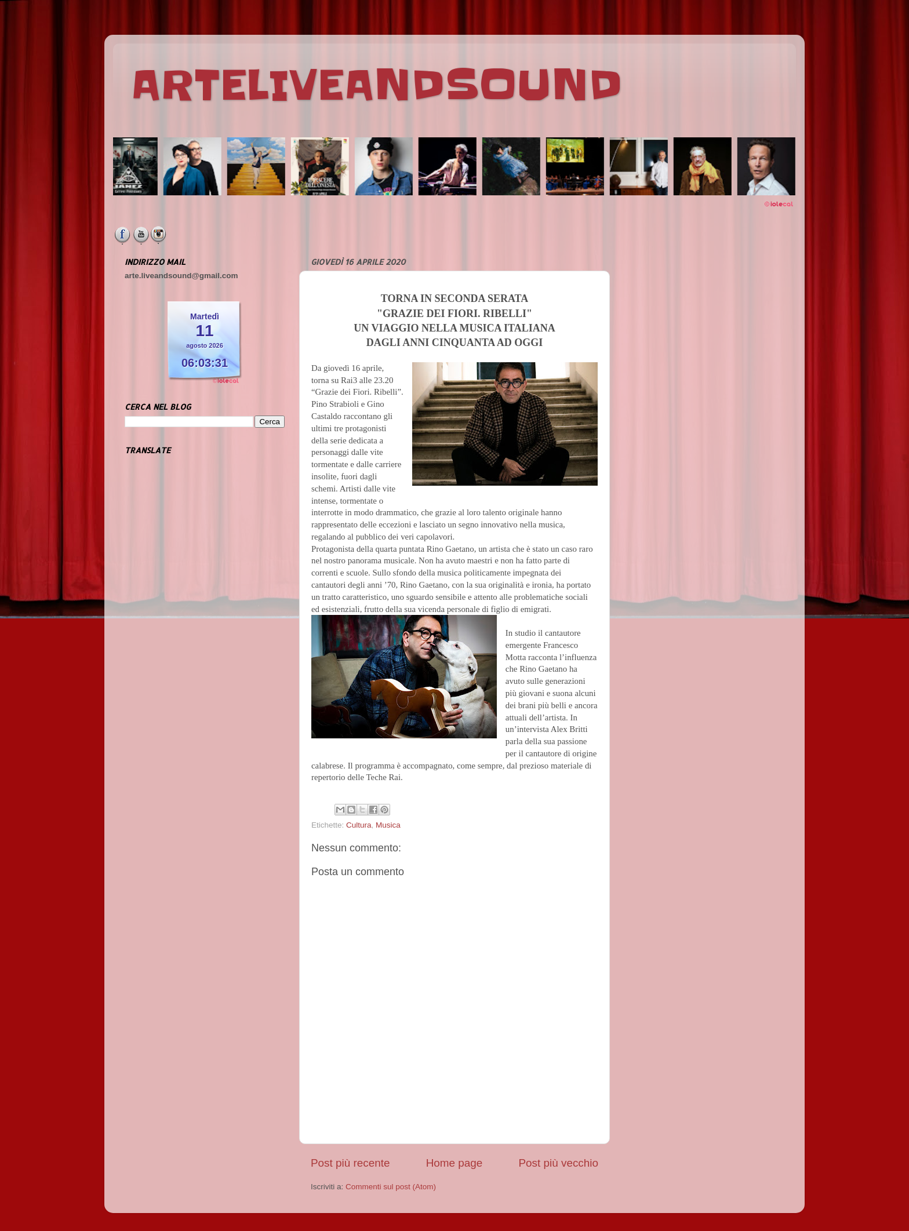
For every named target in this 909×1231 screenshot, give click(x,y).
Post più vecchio (558, 1163)
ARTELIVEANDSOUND (376, 85)
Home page (454, 1163)
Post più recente (350, 1163)
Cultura (359, 825)
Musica (388, 825)
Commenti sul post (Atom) (391, 1186)
